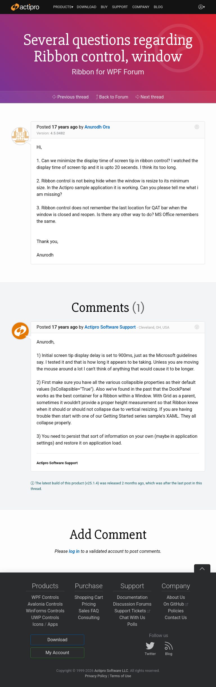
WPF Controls (45, 597)
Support (132, 586)
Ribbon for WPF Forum (108, 72)
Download (57, 639)
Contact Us (176, 617)
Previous (70, 97)
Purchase (89, 586)
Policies (176, 610)
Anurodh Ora (97, 127)
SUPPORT (120, 7)
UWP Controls (45, 617)
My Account (57, 652)
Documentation (132, 597)
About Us (176, 597)
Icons (38, 624)
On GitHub (175, 604)
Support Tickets (132, 610)
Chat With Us (132, 617)
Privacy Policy (96, 676)
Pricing (89, 604)
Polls (132, 624)
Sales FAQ (89, 610)
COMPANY (140, 7)
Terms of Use (120, 676)
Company (176, 586)
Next (150, 97)
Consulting (88, 617)
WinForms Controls (45, 610)
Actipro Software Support (110, 327)
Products (45, 586)
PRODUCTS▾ (63, 7)
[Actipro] (25, 7)
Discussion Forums (132, 604)
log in (74, 551)
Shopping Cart (89, 597)
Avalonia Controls (45, 604)
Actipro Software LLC (111, 670)
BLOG (158, 7)
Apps (53, 624)
